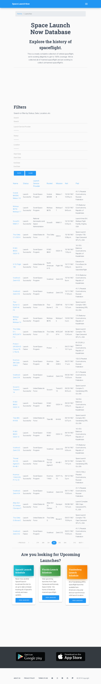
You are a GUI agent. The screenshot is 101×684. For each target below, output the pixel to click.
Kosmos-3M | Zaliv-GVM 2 (16, 362)
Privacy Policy (29, 678)
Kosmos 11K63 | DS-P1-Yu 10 (17, 477)
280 (43, 542)
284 (65, 542)
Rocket (50, 183)
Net (66, 183)
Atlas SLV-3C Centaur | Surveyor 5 (17, 505)
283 (59, 542)
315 (74, 542)
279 (37, 542)
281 (48, 542)
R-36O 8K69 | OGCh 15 (16, 250)
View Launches (24, 600)
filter (19, 173)
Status (16, 136)
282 (54, 542)
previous (21, 542)
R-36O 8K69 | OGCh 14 (16, 404)
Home (19, 14)
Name (15, 183)
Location (17, 145)
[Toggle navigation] (86, 4)
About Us (17, 678)
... (32, 542)
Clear (30, 173)
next (81, 542)
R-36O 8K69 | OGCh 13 (16, 434)
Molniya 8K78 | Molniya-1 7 (17, 209)
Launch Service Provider (22, 127)
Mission (59, 183)
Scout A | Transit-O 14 (16, 389)
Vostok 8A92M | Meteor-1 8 (16, 195)
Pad (77, 183)
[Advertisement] (50, 85)
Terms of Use (43, 678)
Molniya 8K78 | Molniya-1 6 (17, 319)
